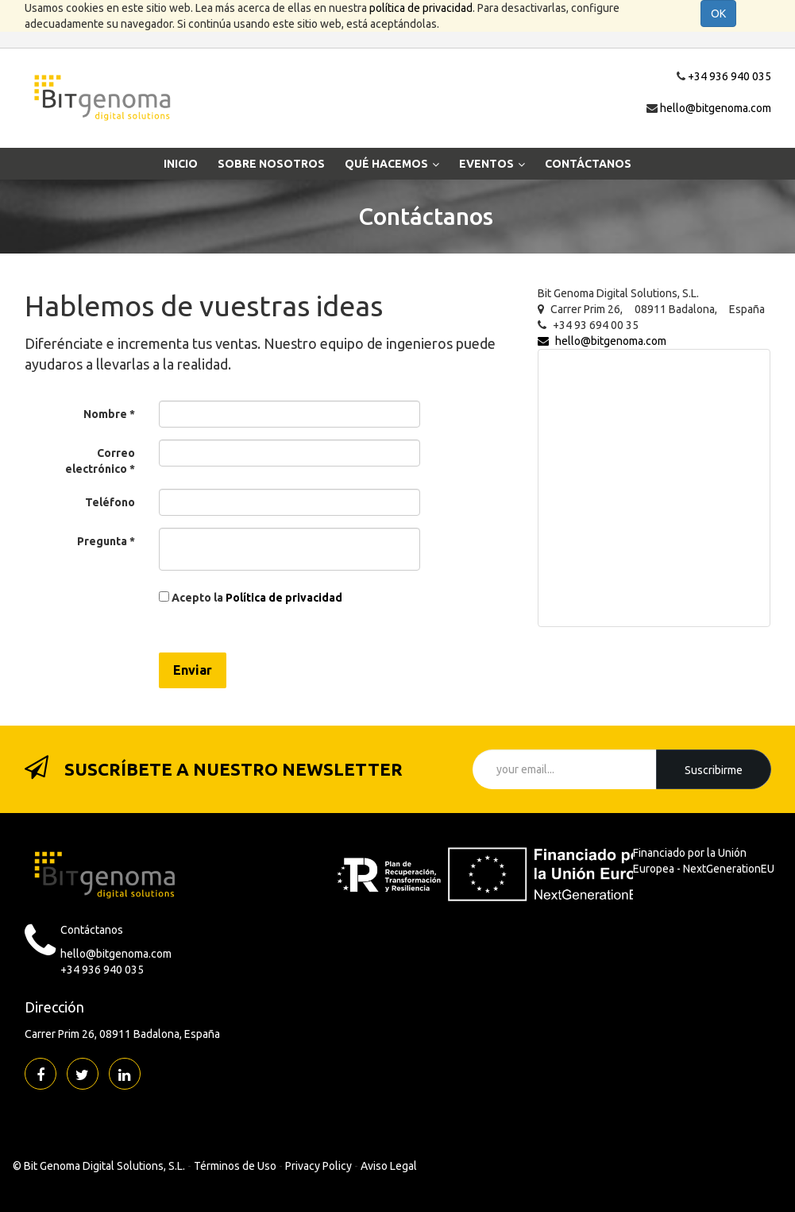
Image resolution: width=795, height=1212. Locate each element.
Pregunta (102, 541)
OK (718, 13)
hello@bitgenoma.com (715, 108)
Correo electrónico (100, 461)
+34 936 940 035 (729, 76)
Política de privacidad (284, 597)
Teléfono (110, 502)
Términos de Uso (235, 1166)
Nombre (105, 414)
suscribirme (714, 770)
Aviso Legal (389, 1166)
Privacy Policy (318, 1166)
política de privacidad (421, 8)
